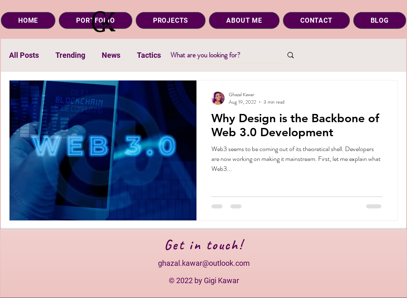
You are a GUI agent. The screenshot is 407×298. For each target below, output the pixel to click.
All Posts (24, 55)
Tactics (149, 55)
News (111, 55)
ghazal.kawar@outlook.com (204, 263)
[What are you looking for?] (220, 55)
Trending (70, 55)
